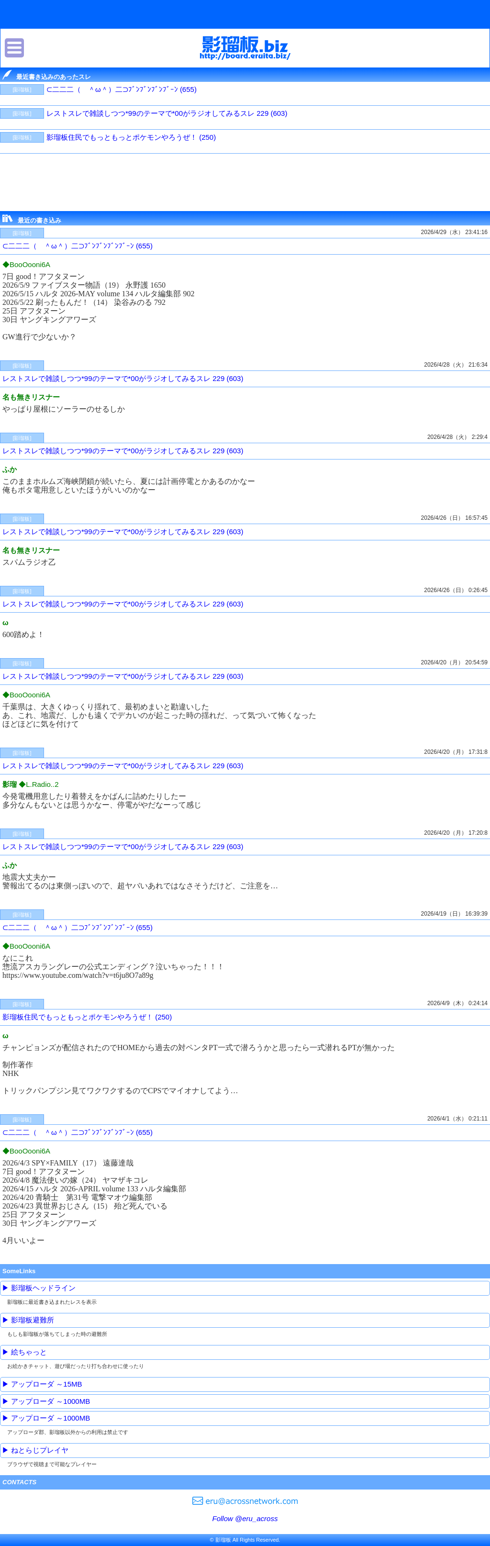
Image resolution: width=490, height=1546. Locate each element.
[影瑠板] (21, 89)
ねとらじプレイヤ (39, 1450)
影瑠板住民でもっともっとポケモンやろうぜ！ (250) (131, 137)
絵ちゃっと (29, 1352)
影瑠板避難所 (32, 1320)
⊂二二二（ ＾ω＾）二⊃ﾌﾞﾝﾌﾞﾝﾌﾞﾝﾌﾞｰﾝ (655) (121, 89)
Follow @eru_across (245, 1518)
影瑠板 (245, 48)
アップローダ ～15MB (46, 1384)
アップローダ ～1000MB (50, 1401)
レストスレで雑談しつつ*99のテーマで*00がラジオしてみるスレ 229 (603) (166, 113)
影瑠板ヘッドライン (43, 1288)
